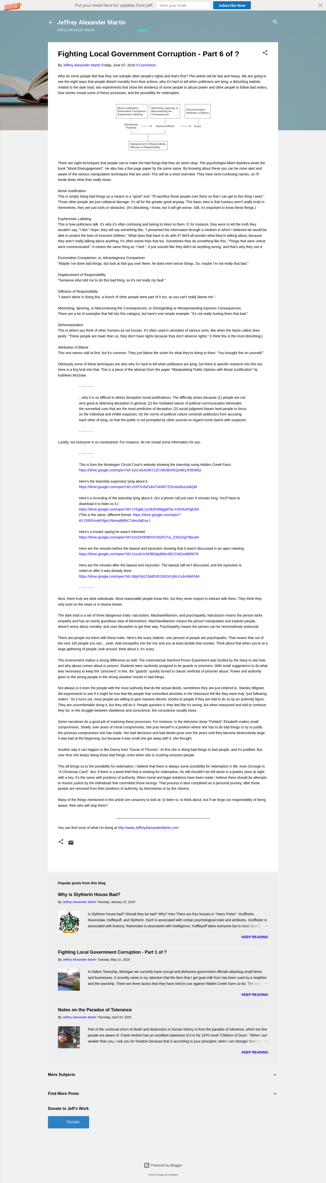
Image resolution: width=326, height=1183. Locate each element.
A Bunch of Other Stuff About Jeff (140, 45)
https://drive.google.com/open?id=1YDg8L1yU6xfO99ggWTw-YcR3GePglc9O (139, 525)
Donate (73, 1138)
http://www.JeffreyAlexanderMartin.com (148, 844)
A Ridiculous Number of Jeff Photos (220, 45)
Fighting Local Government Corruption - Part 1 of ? (112, 968)
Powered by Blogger (163, 1165)
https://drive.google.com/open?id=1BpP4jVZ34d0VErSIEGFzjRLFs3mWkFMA (139, 592)
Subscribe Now (232, 5)
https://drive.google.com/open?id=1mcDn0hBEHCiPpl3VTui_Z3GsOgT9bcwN (139, 553)
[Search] (275, 22)
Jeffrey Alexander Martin (91, 22)
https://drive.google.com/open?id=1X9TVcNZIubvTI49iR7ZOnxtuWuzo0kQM (138, 503)
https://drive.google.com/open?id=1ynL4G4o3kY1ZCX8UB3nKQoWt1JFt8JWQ (140, 486)
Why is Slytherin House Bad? (89, 910)
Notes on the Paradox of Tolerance (95, 1026)
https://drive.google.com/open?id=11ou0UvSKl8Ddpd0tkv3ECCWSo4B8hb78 (138, 570)
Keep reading (255, 953)
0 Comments (146, 81)
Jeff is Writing (81, 45)
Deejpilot (173, 1174)
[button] (163, 5)
